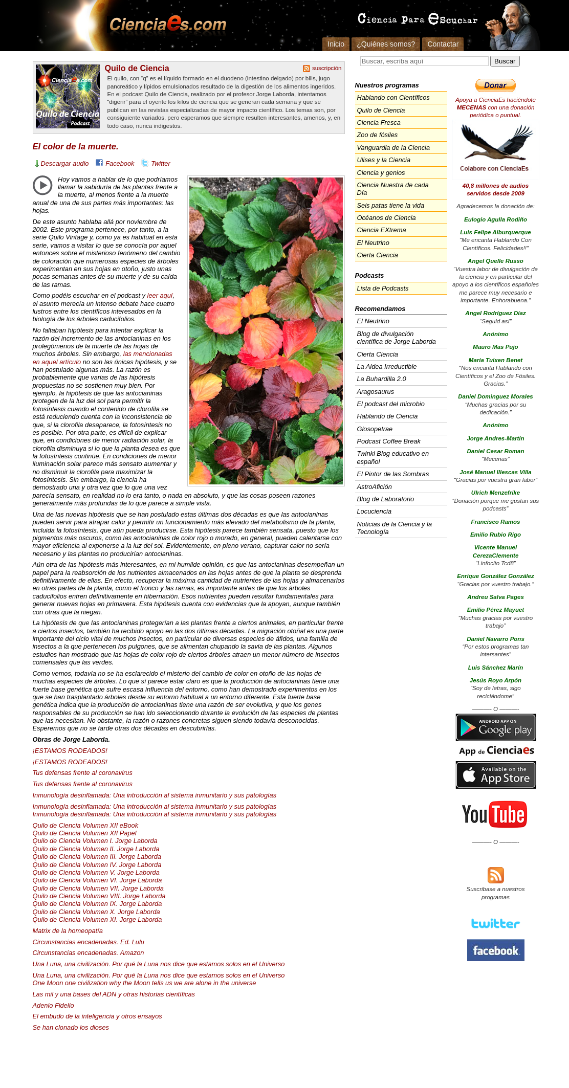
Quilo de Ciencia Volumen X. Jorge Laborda (96, 912)
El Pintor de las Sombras (393, 474)
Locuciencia (374, 511)
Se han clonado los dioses (71, 1027)
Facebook (119, 163)
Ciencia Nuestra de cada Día (393, 188)
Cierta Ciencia (377, 255)
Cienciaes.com (164, 25)
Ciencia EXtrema (381, 230)
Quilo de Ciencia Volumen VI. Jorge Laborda (97, 880)
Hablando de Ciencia (387, 416)
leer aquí (160, 295)
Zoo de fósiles (377, 135)
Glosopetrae (375, 429)
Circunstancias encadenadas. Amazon (88, 953)
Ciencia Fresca (379, 122)
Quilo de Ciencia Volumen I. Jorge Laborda (95, 841)
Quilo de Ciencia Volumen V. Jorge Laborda (96, 872)
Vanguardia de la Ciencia (393, 147)
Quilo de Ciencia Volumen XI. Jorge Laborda (97, 919)
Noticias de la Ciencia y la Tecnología (394, 528)
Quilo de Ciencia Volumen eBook (86, 825)
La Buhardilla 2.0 (381, 379)
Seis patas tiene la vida (391, 205)
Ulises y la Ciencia (384, 160)
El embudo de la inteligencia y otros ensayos (97, 1016)
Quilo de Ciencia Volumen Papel (85, 833)
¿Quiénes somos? (386, 44)
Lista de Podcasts (383, 288)
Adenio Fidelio (53, 1005)
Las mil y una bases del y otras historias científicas (114, 994)
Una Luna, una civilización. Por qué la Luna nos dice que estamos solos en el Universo (159, 964)
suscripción (327, 68)
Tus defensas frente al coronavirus (83, 772)
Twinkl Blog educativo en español (393, 457)
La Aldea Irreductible (387, 366)
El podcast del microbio (391, 404)
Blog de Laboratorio (385, 499)
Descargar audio (65, 163)
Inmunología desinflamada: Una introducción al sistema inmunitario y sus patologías (155, 795)
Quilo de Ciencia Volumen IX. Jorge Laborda (97, 903)
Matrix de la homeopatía (68, 931)
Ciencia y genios (381, 172)
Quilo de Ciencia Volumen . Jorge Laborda (97, 856)
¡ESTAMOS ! (70, 750)
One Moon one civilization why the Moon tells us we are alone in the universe (144, 983)
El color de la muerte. (76, 146)
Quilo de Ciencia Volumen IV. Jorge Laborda (97, 865)
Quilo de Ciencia (137, 68)
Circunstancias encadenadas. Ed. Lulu (88, 942)
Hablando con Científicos (393, 97)
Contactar (442, 44)
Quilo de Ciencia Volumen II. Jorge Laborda (96, 849)
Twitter (160, 163)
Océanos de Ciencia (386, 217)
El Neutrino (373, 243)
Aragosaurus (376, 391)
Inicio (335, 44)
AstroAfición (374, 487)
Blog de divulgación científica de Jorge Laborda (396, 337)
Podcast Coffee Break (389, 441)
